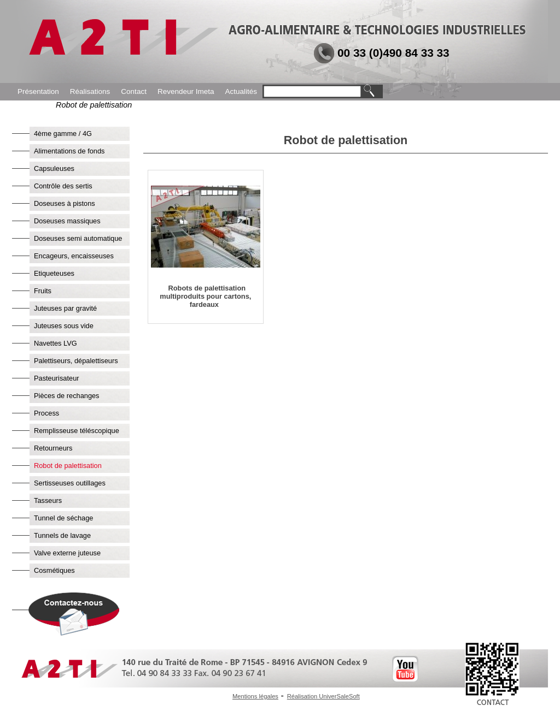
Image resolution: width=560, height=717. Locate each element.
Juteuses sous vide (64, 326)
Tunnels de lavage (62, 535)
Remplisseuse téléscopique (76, 430)
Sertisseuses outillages (70, 483)
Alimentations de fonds (69, 151)
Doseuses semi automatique (78, 238)
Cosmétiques (54, 570)
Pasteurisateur (56, 378)
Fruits (42, 291)
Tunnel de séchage (63, 518)
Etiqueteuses (54, 273)
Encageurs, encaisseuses (74, 256)
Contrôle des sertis (63, 186)
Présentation (38, 91)
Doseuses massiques (67, 221)
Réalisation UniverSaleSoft (323, 696)
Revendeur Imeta (186, 91)
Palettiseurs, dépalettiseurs (76, 361)
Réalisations (90, 91)
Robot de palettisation (68, 465)
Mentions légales (255, 696)
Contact (134, 91)
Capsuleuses (54, 168)
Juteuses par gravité (65, 308)
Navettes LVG (55, 343)
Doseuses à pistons (64, 203)
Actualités (241, 91)
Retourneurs (53, 448)
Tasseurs (48, 500)
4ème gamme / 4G (63, 133)
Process (46, 413)
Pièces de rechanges (67, 396)
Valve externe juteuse (67, 553)
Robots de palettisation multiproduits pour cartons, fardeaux (205, 296)
